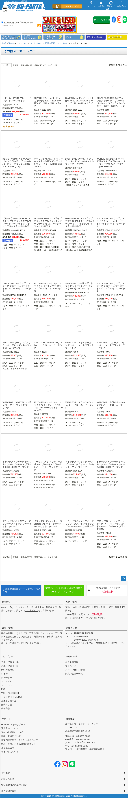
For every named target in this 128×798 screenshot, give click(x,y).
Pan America (7, 669)
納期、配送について (11, 736)
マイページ (71, 656)
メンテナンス (11, 37)
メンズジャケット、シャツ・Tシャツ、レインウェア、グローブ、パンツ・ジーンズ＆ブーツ (32, 37)
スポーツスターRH (10, 666)
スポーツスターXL (10, 662)
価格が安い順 (40, 65)
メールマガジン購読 (75, 669)
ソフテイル (6, 681)
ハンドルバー (22, 43)
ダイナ (4, 673)
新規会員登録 (71, 662)
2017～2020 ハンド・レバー (57, 43)
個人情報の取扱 (8, 791)
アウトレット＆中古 (96, 37)
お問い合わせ (7, 779)
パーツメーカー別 (117, 37)
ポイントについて (10, 751)
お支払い (6, 602)
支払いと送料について (12, 732)
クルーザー (6, 677)
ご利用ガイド (31, 610)
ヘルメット (53, 37)
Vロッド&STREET (10, 693)
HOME (3, 43)
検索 (39, 25)
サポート (6, 719)
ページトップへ (123, 578)
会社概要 (70, 719)
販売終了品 (6, 704)
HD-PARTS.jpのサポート (13, 724)
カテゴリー (7, 656)
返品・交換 (7, 628)
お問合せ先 (71, 628)
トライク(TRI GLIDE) (11, 697)
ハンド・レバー (36, 43)
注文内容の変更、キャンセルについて (19, 740)
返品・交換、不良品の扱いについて (18, 744)
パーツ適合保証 (101, 21)
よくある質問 (7, 748)
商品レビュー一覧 (74, 673)
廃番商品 (5, 708)
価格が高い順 (26, 65)
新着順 (15, 65)
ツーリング (6, 685)
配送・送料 (71, 602)
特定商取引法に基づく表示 (14, 785)
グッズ (75, 37)
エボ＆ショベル (8, 701)
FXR (3, 689)
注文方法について (10, 728)
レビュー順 (52, 65)
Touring (11, 43)
